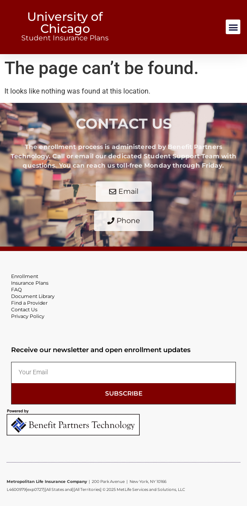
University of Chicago (65, 22)
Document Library (33, 296)
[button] (233, 27)
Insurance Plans (29, 283)
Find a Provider (29, 303)
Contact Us (24, 309)
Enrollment (24, 276)
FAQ (16, 289)
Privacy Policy (27, 316)
